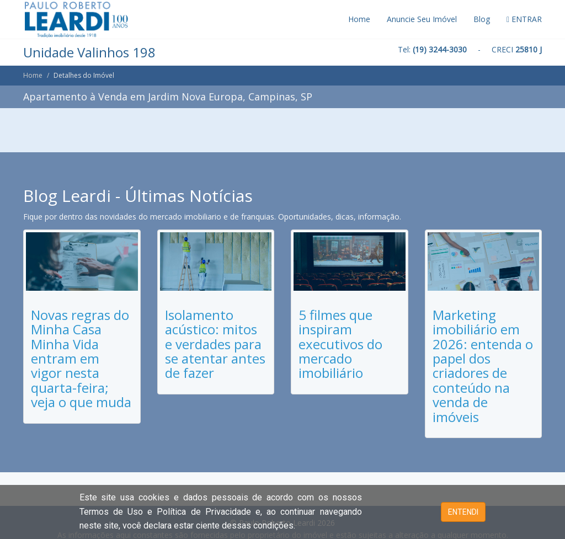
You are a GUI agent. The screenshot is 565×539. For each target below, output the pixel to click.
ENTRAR (524, 19)
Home (359, 19)
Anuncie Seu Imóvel (422, 19)
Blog (481, 19)
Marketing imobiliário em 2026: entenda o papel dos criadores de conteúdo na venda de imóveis (483, 366)
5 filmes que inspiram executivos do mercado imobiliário (340, 344)
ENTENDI (463, 512)
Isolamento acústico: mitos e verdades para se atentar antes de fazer (215, 344)
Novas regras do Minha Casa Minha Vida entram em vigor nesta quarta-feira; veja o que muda (81, 358)
